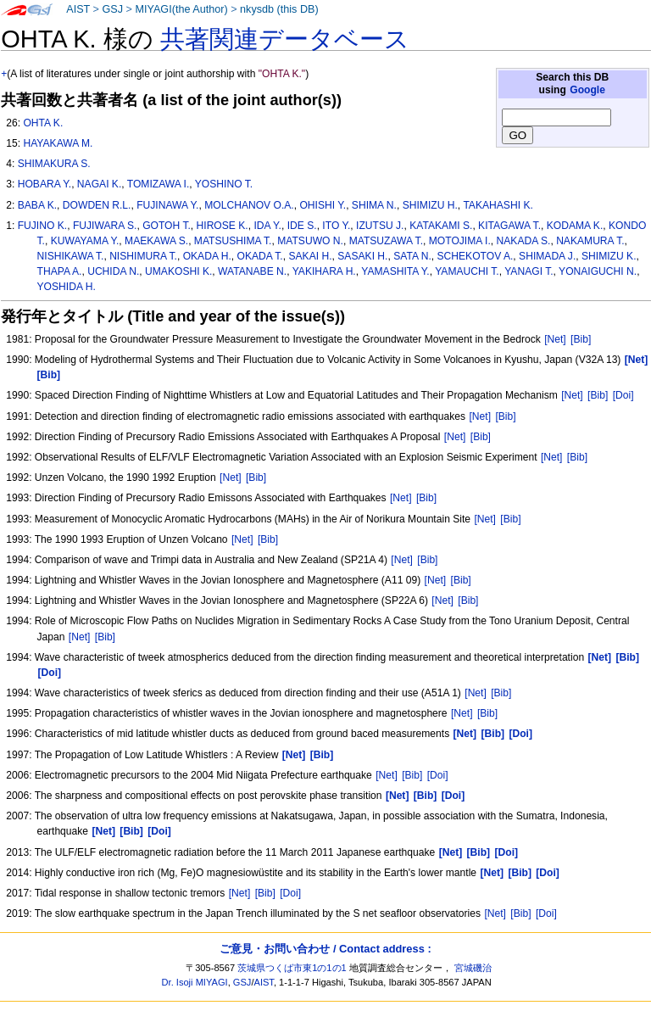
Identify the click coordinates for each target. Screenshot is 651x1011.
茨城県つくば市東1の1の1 (292, 968)
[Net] (555, 339)
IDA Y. (267, 226)
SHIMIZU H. (430, 205)
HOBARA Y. (44, 184)
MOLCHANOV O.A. (249, 205)
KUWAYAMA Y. (85, 241)
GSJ (112, 9)
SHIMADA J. (547, 256)
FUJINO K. (42, 226)
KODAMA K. (575, 226)
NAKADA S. (524, 241)
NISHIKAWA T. (70, 256)
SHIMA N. (374, 205)
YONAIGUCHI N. (598, 271)
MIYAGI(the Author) (181, 9)
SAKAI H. (309, 256)
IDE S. (302, 226)
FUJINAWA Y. (167, 205)
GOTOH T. (166, 226)
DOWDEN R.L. (97, 205)
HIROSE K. (222, 226)
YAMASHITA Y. (395, 271)
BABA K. (37, 205)
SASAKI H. (362, 256)
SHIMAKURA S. (54, 164)
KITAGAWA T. (509, 226)
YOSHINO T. (224, 184)
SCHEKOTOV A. (475, 256)
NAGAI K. (99, 184)
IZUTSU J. (379, 226)
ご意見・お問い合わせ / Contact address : (325, 948)
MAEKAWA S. (156, 241)
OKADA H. (207, 256)
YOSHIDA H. (66, 287)
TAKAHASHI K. (497, 205)
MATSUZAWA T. (386, 241)
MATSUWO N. (310, 241)
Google (587, 90)
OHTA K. (43, 123)
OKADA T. (260, 256)
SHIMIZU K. (609, 256)
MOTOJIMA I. (460, 241)
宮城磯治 (473, 968)
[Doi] (623, 395)
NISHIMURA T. (143, 256)
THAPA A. (59, 271)
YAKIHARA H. (324, 271)
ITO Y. (336, 226)
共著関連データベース (284, 39)
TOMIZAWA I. (158, 184)
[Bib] (580, 339)
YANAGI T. (528, 271)
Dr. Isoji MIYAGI (195, 982)
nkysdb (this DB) (279, 9)
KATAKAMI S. (440, 226)
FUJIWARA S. (104, 226)
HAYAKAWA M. (57, 143)
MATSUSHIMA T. (233, 241)
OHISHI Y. (322, 205)
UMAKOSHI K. (178, 271)
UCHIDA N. (113, 271)
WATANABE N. (252, 271)
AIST (78, 9)
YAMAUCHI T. (466, 271)
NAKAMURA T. (590, 241)
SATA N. (412, 256)
